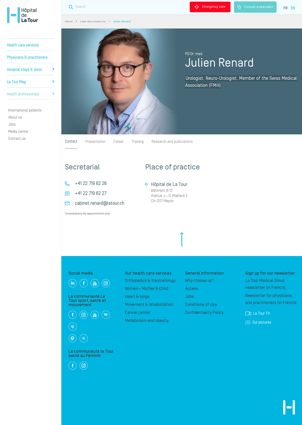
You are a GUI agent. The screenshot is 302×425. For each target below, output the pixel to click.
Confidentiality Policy (204, 312)
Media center (18, 131)
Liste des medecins (92, 21)
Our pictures (258, 322)
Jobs (12, 124)
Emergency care (210, 7)
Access (191, 288)
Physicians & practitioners (27, 57)
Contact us (16, 138)
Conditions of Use (201, 304)
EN (293, 8)
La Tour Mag (30, 82)
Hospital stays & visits (30, 70)
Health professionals (30, 94)
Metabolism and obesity (146, 320)
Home (69, 21)
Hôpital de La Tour (22, 15)
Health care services (23, 45)
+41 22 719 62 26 (91, 183)
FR (286, 8)
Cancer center (137, 312)
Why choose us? (199, 280)
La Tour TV (257, 313)
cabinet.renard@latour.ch (99, 203)
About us (15, 117)
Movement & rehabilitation (149, 304)
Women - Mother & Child (146, 288)
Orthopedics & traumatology (150, 280)
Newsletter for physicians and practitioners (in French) (271, 299)
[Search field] (136, 7)
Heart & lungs (137, 296)
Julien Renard (122, 21)
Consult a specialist (255, 7)
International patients (25, 110)
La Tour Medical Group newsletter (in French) (265, 284)
